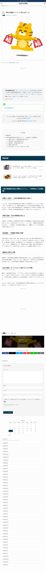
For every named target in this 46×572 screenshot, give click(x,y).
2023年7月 (5, 536)
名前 (4, 385)
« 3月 (10, 435)
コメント (5, 369)
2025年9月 (5, 462)
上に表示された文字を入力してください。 (11, 404)
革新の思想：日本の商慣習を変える (16, 141)
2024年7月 (5, 502)
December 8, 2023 (31, 121)
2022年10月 (5, 562)
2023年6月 (5, 539)
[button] (5, 353)
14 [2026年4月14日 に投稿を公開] (14, 428)
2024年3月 (5, 513)
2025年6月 (5, 471)
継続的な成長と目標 (13, 144)
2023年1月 (5, 553)
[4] (27, 96)
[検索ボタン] (44, 3)
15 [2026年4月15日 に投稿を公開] (18, 428)
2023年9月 (5, 530)
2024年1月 (5, 519)
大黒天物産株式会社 (9, 108)
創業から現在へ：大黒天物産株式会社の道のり (19, 139)
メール (5, 390)
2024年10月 (5, 494)
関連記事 (8, 135)
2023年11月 (5, 525)
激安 (15, 333)
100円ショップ (34, 94)
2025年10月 (5, 460)
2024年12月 (5, 488)
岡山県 (31, 90)
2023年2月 (5, 550)
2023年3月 (5, 547)
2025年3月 (5, 479)
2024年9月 (5, 496)
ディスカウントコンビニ (24, 94)
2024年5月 (5, 508)
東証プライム (16, 96)
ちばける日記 (23, 3)
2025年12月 (5, 454)
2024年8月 (5, 499)
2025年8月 (5, 465)
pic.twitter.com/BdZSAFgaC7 (23, 118)
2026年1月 (5, 451)
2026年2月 (5, 448)
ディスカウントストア (10, 94)
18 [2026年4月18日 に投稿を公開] (31, 428)
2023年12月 (5, 522)
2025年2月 (5, 482)
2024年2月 (5, 516)
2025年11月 (5, 457)
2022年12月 (5, 556)
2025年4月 (5, 477)
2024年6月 (5, 505)
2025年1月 (5, 485)
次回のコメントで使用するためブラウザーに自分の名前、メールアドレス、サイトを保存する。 (23, 399)
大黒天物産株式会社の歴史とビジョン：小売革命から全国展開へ (21, 137)
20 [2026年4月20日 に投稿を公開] (10, 430)
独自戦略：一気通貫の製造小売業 (16, 143)
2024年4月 (5, 511)
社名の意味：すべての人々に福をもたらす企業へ (19, 146)
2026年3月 (5, 445)
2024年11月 (5, 491)
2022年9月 (5, 564)
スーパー (8, 333)
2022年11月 (5, 559)
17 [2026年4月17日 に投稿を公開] (27, 428)
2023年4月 (5, 544)
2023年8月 (5, 533)
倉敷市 (34, 90)
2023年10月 (5, 528)
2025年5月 (5, 474)
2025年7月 (5, 468)
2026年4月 (5, 443)
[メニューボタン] (1, 3)
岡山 (4, 15)
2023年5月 (5, 542)
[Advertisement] (23, 77)
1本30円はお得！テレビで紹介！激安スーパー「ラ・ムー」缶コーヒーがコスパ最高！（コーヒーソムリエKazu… (27, 167)
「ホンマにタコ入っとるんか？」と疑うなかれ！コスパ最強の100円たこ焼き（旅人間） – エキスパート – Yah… (27, 176)
